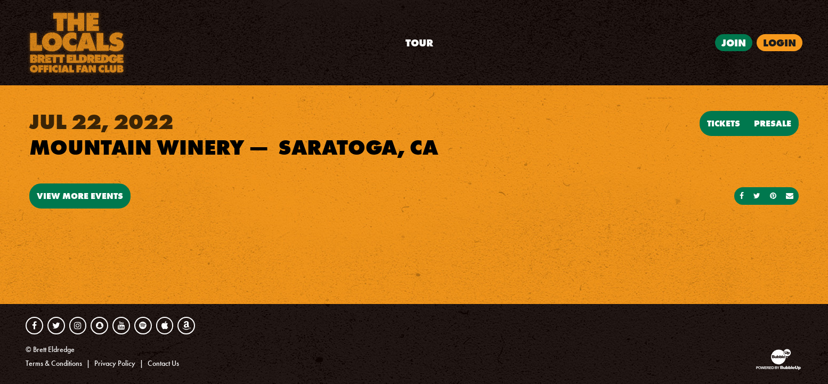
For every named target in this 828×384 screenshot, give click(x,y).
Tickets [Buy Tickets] (723, 123)
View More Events (80, 195)
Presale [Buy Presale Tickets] (772, 123)
